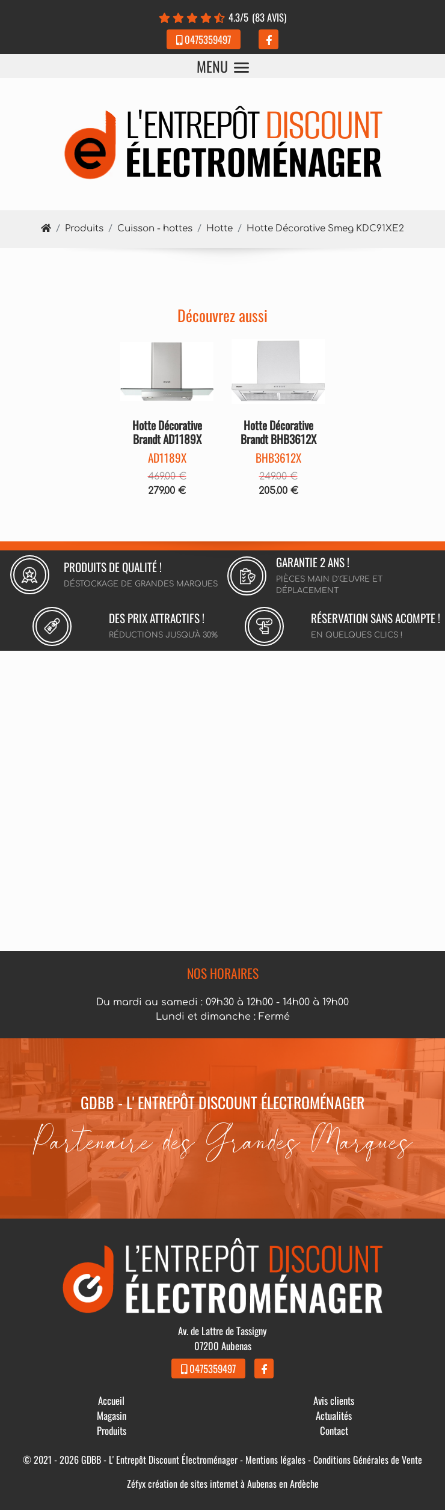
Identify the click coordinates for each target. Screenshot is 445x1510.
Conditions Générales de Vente (367, 1459)
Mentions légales (275, 1459)
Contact (334, 1430)
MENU (223, 66)
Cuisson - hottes (154, 229)
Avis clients (333, 1400)
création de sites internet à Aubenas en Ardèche (233, 1483)
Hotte (219, 229)
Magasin (111, 1415)
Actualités (334, 1415)
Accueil (111, 1400)
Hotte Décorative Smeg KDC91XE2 (325, 229)
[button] (127, 371)
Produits (84, 229)
